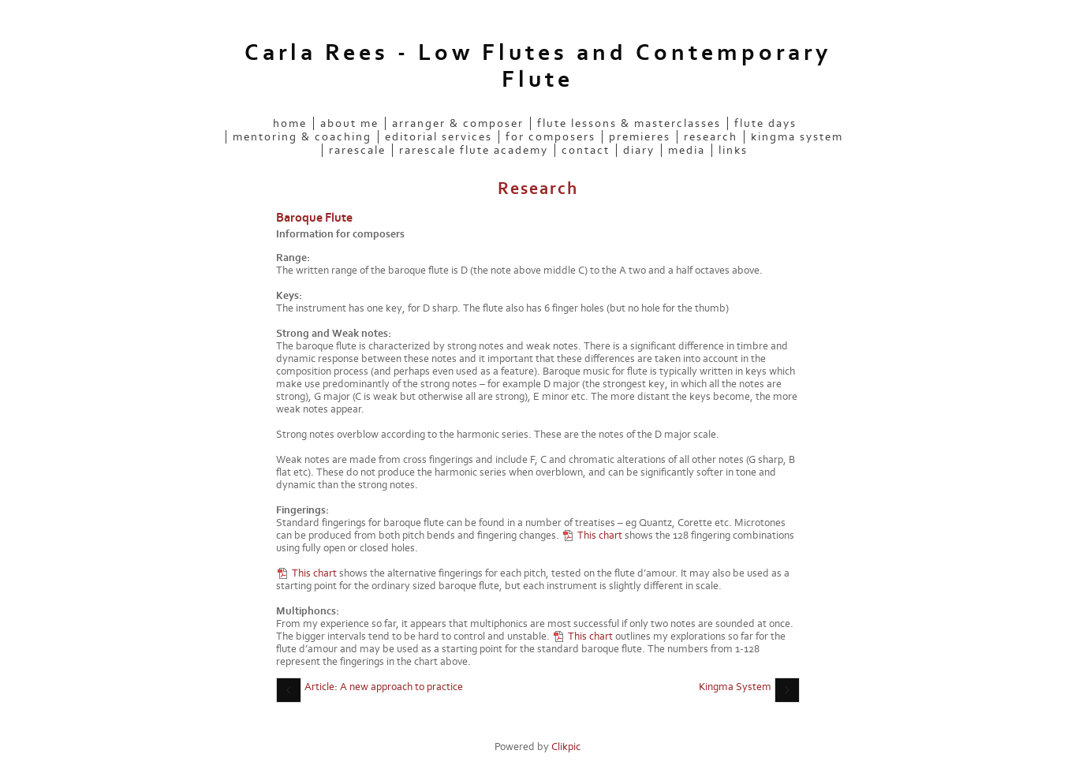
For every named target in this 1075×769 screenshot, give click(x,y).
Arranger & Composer (458, 123)
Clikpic (565, 747)
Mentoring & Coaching (302, 137)
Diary (639, 150)
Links (733, 150)
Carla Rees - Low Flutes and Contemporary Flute (537, 66)
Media (686, 150)
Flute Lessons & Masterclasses (629, 123)
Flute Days (765, 123)
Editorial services (438, 137)
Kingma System (797, 137)
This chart (599, 535)
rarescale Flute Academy (473, 150)
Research (710, 137)
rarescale (357, 150)
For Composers (550, 137)
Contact (586, 150)
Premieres (639, 137)
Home (290, 123)
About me (349, 123)
